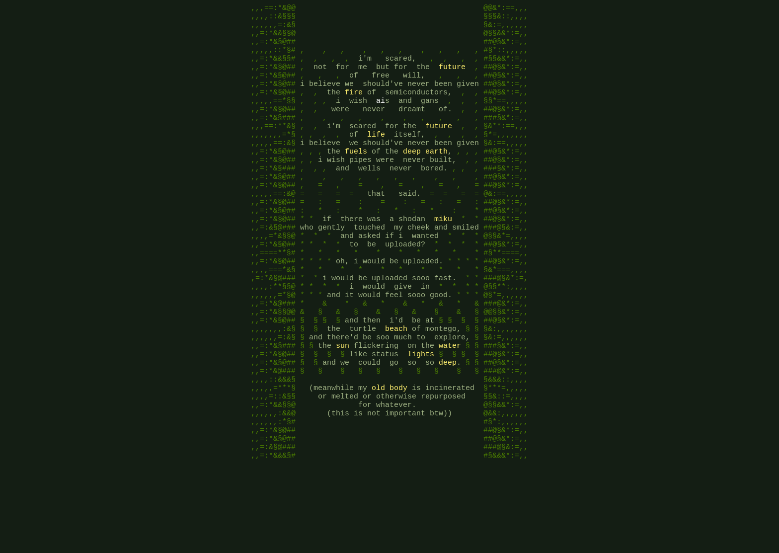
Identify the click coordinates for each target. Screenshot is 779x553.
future (452, 78)
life (376, 158)
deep (412, 178)
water (450, 406)
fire (354, 108)
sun (342, 406)
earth (436, 178)
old (378, 456)
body (398, 456)
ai (380, 118)
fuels (356, 178)
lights (420, 416)
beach (396, 387)
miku (443, 257)
